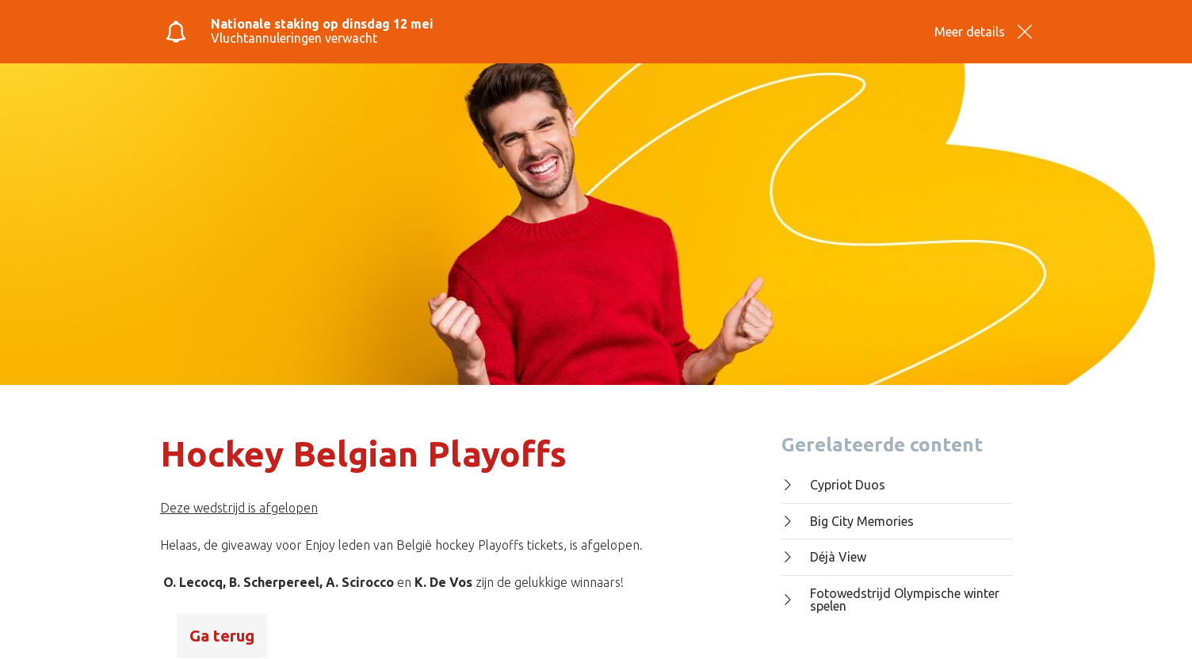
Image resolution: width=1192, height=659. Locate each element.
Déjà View (823, 557)
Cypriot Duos (833, 485)
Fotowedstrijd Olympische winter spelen (890, 600)
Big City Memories (847, 521)
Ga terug (221, 636)
